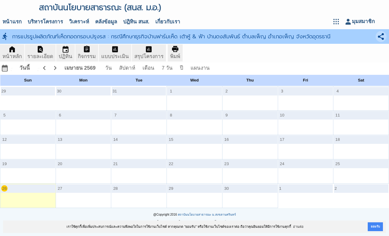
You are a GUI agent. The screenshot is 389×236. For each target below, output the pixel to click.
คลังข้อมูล (106, 22)
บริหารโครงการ (45, 22)
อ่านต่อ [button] (298, 226)
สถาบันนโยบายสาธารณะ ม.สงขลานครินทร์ (207, 214)
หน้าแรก (12, 22)
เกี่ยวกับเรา (167, 22)
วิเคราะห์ (79, 22)
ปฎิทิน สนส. (136, 22)
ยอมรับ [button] (375, 226)
